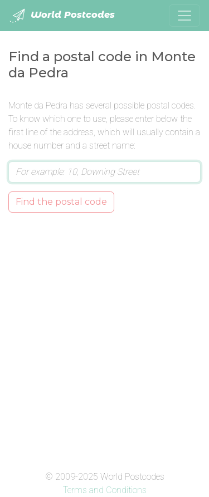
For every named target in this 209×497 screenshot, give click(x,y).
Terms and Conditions (105, 490)
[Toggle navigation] (184, 15)
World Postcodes (62, 15)
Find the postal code (61, 201)
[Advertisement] (104, 339)
